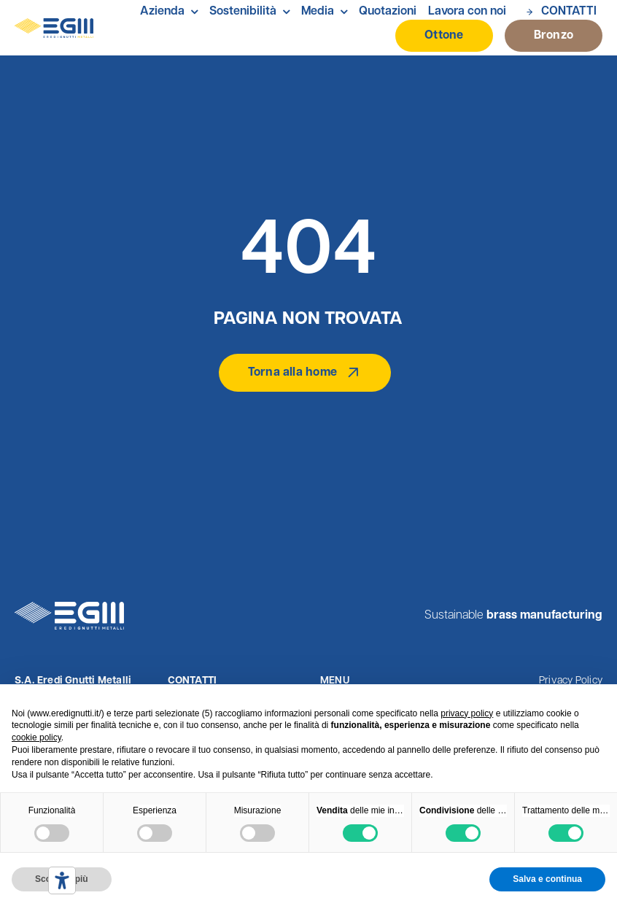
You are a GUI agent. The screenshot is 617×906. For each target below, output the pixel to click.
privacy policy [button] (467, 713)
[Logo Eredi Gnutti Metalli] (54, 24)
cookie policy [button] (36, 737)
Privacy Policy (570, 680)
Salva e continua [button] (547, 879)
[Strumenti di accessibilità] (62, 880)
